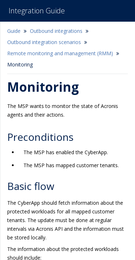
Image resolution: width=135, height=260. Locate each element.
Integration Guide (37, 11)
